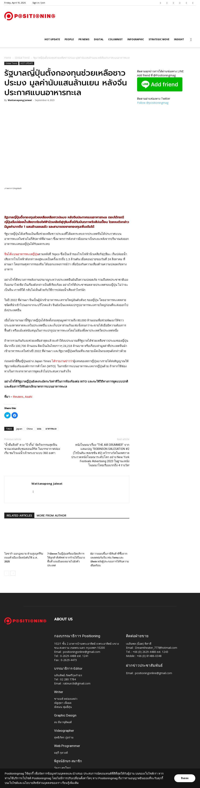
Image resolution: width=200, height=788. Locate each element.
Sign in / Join (38, 2)
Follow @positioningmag (152, 103)
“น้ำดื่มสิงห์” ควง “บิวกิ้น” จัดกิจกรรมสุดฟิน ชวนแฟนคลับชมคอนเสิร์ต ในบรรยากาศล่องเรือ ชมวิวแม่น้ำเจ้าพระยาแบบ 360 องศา (32, 449)
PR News (84, 39)
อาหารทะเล (51, 428)
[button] (191, 40)
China (30, 428)
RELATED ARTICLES (19, 516)
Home (7, 57)
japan (19, 428)
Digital (99, 39)
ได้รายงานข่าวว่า (62, 361)
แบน (39, 428)
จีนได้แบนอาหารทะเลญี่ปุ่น (21, 254)
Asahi (28, 396)
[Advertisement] (66, 201)
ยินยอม (184, 778)
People (69, 39)
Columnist (115, 39)
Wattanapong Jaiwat (20, 100)
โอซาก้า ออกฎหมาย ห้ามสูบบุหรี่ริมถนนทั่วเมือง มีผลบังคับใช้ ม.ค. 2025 (23, 557)
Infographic (135, 39)
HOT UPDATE (52, 39)
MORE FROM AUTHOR (51, 516)
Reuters (18, 396)
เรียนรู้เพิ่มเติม (70, 782)
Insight (179, 39)
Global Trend (22, 57)
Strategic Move (159, 39)
